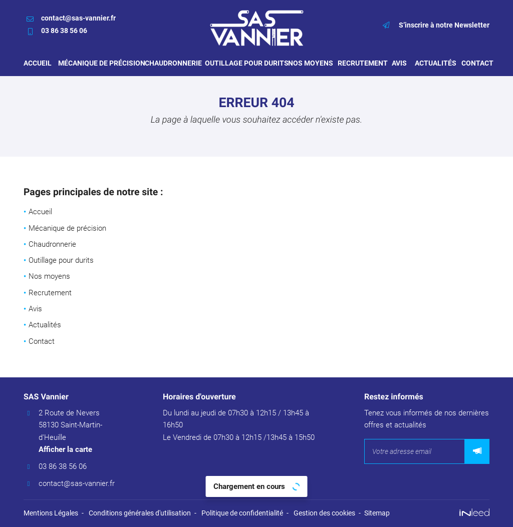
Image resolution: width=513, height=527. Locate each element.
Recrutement (360, 63)
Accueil (36, 63)
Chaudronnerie (170, 63)
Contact (475, 63)
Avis (398, 63)
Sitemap (377, 513)
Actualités (433, 63)
